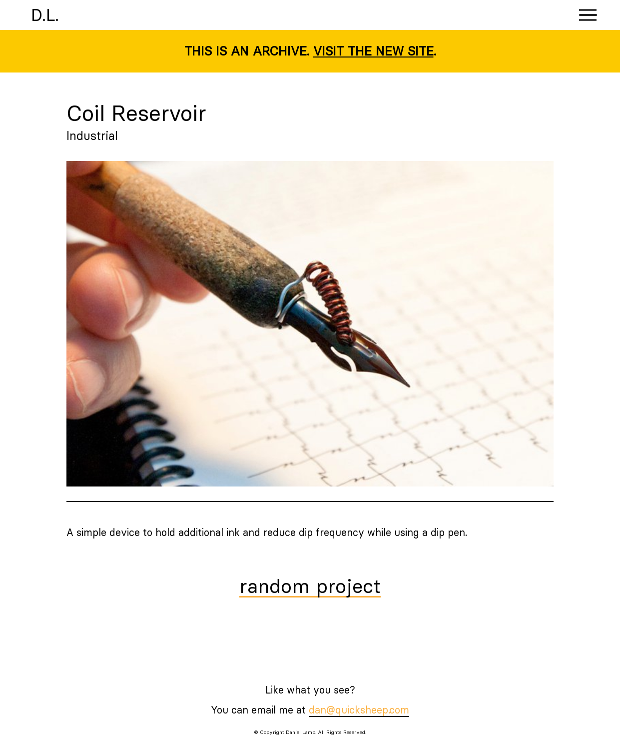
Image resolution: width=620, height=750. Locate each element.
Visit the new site (373, 51)
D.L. (45, 15)
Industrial (92, 135)
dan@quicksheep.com (359, 710)
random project (310, 587)
